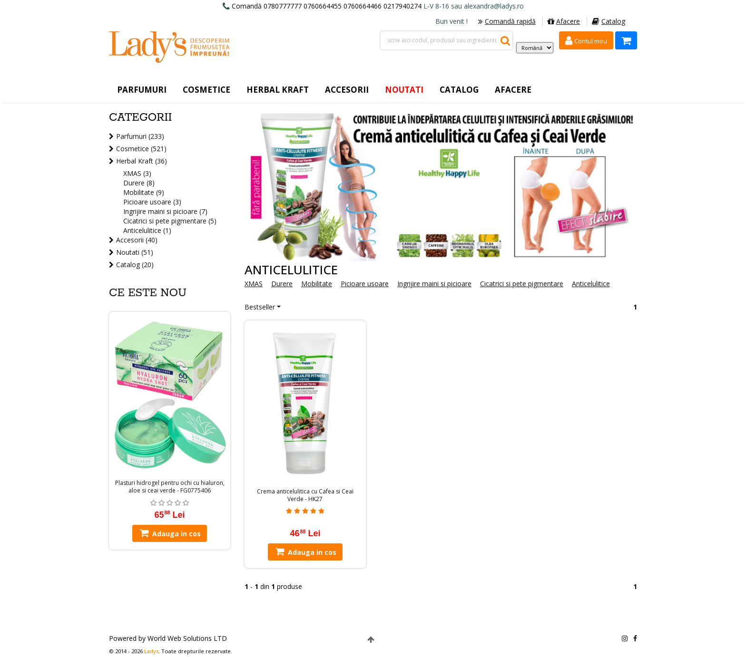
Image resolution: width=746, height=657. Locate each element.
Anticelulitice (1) (147, 230)
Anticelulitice (591, 283)
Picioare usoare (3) (152, 201)
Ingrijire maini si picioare (434, 283)
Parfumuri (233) (140, 136)
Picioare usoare (365, 283)
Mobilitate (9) (143, 192)
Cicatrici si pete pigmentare (521, 283)
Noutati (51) (134, 252)
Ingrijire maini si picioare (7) (165, 211)
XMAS (254, 283)
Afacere (564, 21)
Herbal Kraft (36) (141, 160)
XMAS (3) (137, 173)
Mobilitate (316, 283)
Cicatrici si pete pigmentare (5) (169, 220)
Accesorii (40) (136, 239)
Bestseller (260, 306)
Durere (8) (139, 182)
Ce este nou (147, 293)
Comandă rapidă (507, 21)
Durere (282, 283)
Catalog (608, 21)
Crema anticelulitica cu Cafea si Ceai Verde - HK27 (305, 495)
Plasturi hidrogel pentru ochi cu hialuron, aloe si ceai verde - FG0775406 (170, 486)
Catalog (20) (135, 264)
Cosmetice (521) (141, 148)
